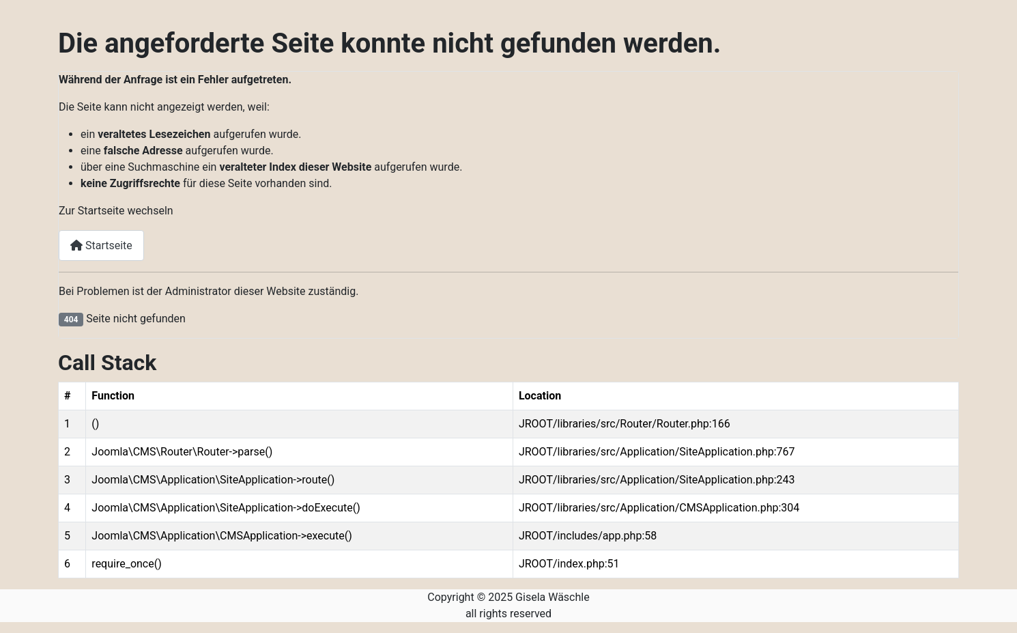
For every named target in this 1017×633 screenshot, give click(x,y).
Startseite (101, 245)
